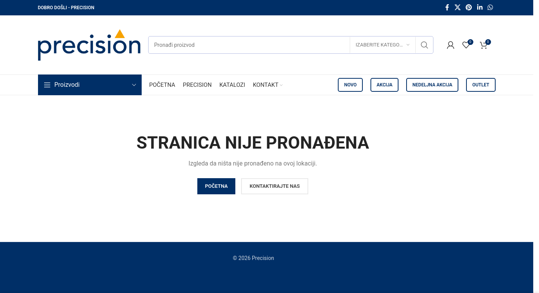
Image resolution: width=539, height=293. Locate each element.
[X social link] (457, 7)
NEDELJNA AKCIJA (432, 85)
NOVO (350, 85)
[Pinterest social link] (469, 7)
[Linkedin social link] (480, 7)
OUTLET (480, 85)
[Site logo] (89, 44)
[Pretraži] (290, 45)
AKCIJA (384, 85)
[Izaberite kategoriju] (383, 45)
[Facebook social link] (447, 7)
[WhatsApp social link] (490, 7)
